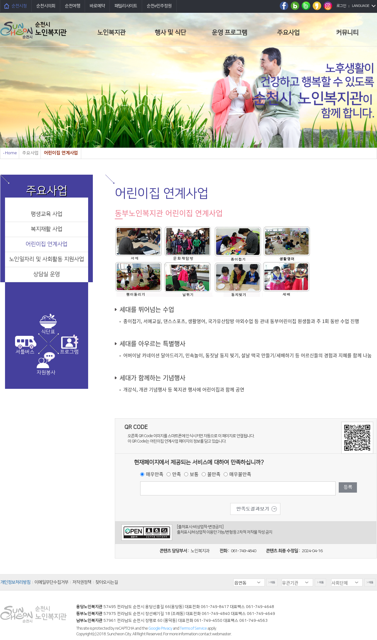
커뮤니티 (347, 32)
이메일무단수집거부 (51, 582)
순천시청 (19, 5)
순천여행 (72, 5)
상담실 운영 (46, 274)
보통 (194, 474)
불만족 (213, 474)
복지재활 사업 (46, 229)
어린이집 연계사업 (46, 244)
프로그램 (69, 352)
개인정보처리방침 (15, 582)
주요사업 (288, 32)
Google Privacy (160, 628)
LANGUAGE (360, 6)
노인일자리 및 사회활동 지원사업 (46, 259)
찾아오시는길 (106, 582)
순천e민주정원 (159, 5)
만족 (176, 474)
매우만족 (154, 474)
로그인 (341, 6)
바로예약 (97, 5)
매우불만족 (240, 474)
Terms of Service (193, 628)
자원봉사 (46, 372)
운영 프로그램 (229, 32)
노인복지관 (111, 32)
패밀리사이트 (125, 5)
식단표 (48, 332)
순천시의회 (45, 5)
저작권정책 (81, 582)
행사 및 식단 (170, 32)
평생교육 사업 (46, 214)
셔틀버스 (25, 352)
